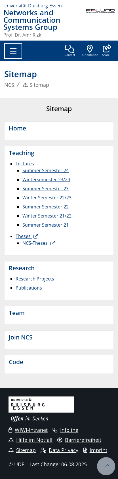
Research (22, 268)
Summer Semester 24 (45, 170)
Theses (24, 236)
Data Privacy (59, 450)
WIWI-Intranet (28, 430)
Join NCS (21, 337)
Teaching (21, 153)
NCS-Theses (35, 243)
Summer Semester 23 (45, 188)
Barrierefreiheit (79, 439)
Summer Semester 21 (45, 225)
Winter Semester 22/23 (46, 198)
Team (17, 313)
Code (16, 362)
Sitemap (22, 450)
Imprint (95, 450)
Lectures (25, 164)
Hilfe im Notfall (30, 439)
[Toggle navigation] (13, 51)
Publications (29, 288)
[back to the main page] (100, 23)
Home (17, 128)
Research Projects (35, 279)
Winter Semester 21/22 (46, 216)
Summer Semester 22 (45, 207)
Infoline (65, 430)
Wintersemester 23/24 (46, 179)
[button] (106, 51)
